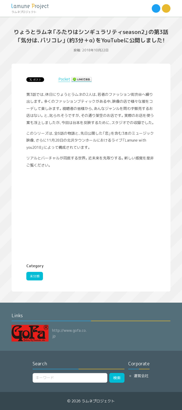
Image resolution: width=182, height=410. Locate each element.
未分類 (34, 276)
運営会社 (141, 375)
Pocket (64, 79)
